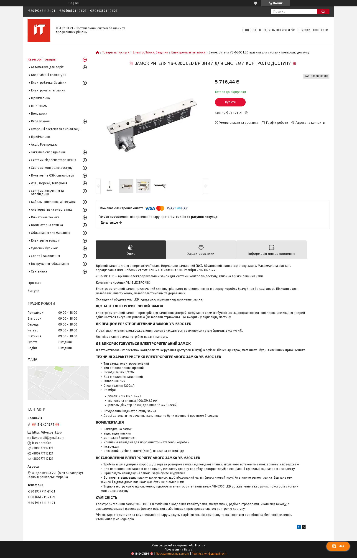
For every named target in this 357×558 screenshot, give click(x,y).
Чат (338, 546)
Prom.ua (200, 545)
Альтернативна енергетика (51, 210)
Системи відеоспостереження (53, 160)
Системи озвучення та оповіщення (47, 192)
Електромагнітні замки (188, 52)
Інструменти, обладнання (50, 264)
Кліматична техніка (45, 217)
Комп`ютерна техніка (47, 225)
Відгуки (34, 291)
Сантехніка (39, 271)
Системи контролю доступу (51, 168)
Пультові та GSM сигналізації (52, 175)
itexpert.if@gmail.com (48, 438)
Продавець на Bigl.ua (178, 549)
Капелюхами (40, 121)
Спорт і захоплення (45, 256)
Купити (230, 102)
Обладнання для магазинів (50, 233)
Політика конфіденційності (209, 553)
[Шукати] (323, 11)
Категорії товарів (42, 59)
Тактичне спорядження (48, 152)
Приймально (40, 98)
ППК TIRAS (39, 106)
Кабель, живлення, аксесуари (53, 202)
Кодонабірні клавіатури (48, 75)
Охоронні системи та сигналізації (55, 129)
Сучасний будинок (44, 248)
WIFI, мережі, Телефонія (49, 183)
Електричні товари (45, 240)
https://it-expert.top (47, 432)
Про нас (34, 283)
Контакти (320, 30)
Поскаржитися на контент (172, 553)
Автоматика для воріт (47, 67)
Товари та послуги (274, 30)
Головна (249, 30)
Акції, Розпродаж (44, 144)
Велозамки (39, 114)
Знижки (304, 30)
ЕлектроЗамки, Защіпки (150, 52)
